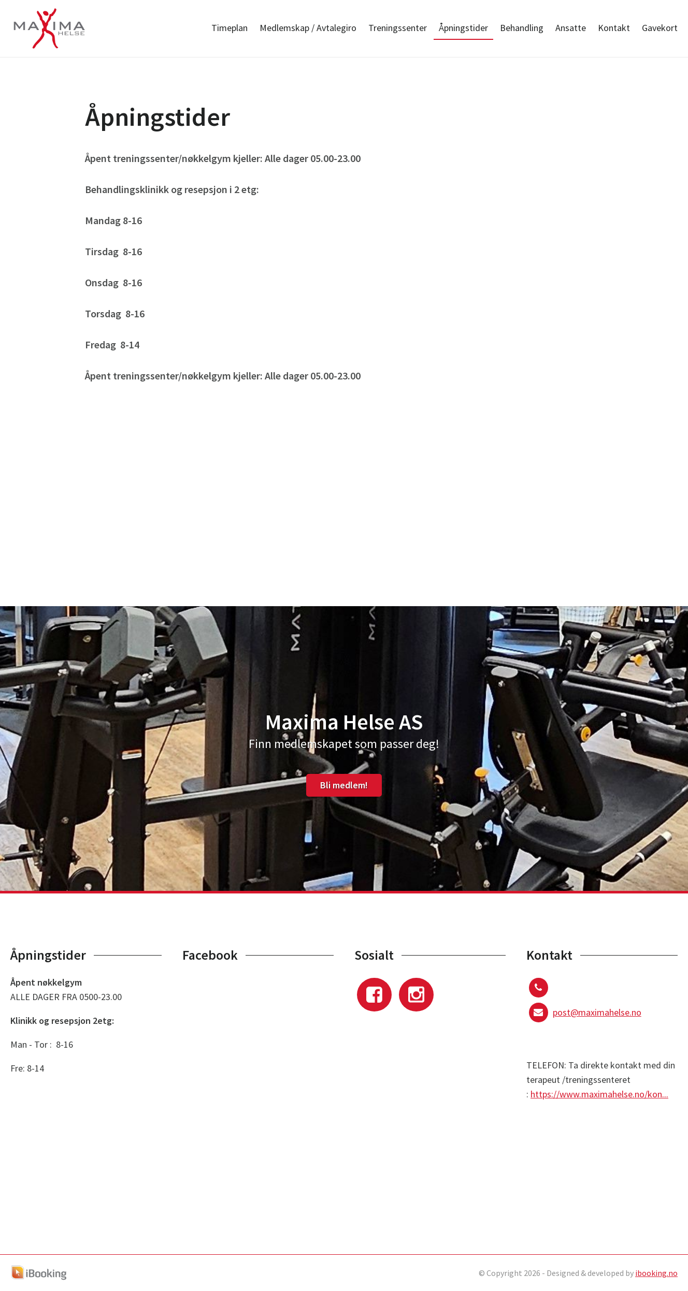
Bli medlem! (344, 785)
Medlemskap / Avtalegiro (308, 28)
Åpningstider (463, 28)
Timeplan (229, 28)
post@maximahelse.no (597, 1012)
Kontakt (614, 28)
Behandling (521, 28)
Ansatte (570, 28)
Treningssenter (397, 28)
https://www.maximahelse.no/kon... (599, 1094)
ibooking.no (656, 1273)
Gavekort (660, 28)
